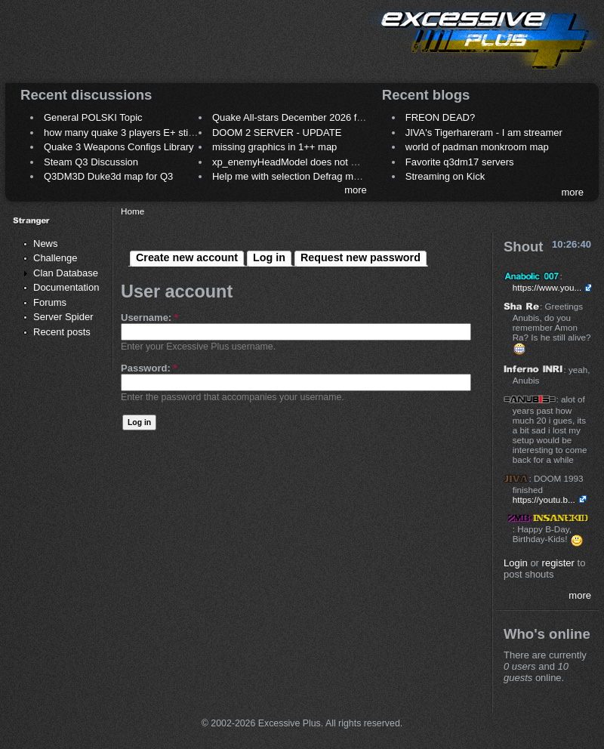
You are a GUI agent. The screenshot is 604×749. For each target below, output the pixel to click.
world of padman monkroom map (477, 147)
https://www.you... (547, 287)
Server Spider (63, 316)
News (45, 243)
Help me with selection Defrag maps (290, 176)
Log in (269, 257)
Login (516, 563)
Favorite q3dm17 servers (459, 162)
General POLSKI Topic (93, 117)
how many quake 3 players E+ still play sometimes (153, 132)
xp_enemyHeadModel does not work (291, 162)
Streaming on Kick (445, 176)
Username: (149, 317)
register (558, 563)
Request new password (360, 257)
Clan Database (65, 273)
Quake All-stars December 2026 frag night (303, 117)
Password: (149, 368)
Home (132, 211)
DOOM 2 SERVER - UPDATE (276, 132)
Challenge (55, 258)
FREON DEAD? (440, 117)
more (355, 190)
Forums (49, 302)
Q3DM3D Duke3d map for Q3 (108, 176)
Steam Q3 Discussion (91, 162)
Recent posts (62, 332)
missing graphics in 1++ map (274, 147)
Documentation (66, 287)
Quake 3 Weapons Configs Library (118, 147)
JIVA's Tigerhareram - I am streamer (483, 132)
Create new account (187, 257)
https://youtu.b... (544, 499)
